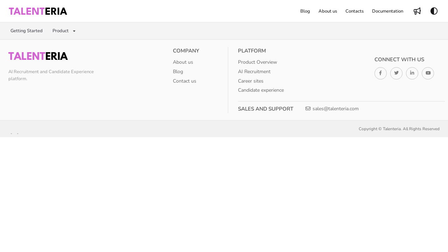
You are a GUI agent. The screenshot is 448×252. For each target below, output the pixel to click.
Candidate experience (261, 90)
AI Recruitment (254, 71)
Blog (178, 71)
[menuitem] (305, 11)
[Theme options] (434, 11)
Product (60, 31)
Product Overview (257, 62)
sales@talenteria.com (332, 108)
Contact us (184, 81)
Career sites (251, 81)
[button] (38, 11)
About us (183, 62)
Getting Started (26, 31)
